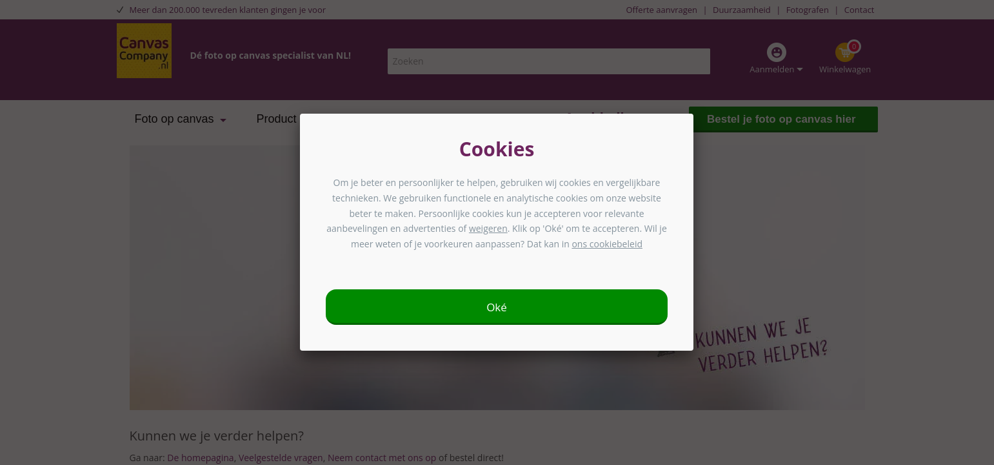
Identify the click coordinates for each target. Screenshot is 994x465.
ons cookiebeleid (607, 244)
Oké (496, 307)
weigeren (488, 228)
